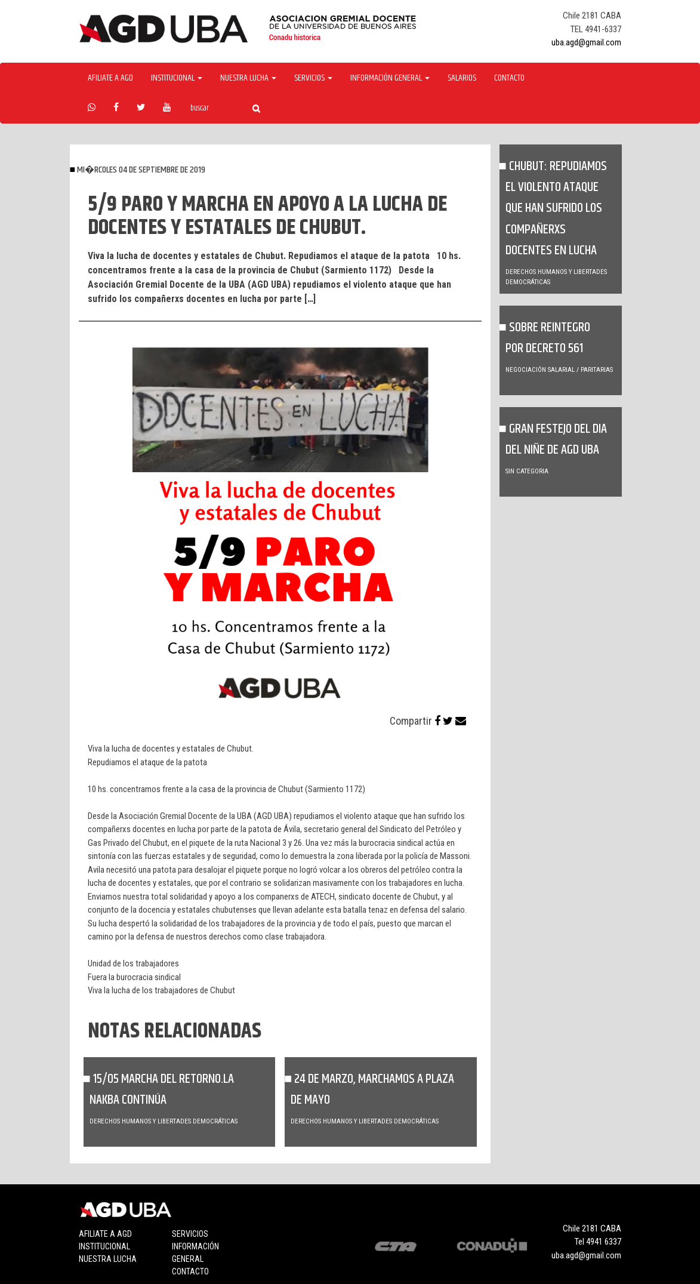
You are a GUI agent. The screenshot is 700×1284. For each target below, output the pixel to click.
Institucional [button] (176, 78)
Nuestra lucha (108, 1259)
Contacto (509, 78)
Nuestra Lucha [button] (248, 78)
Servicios (190, 1234)
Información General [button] (390, 78)
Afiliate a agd (110, 78)
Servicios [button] (313, 78)
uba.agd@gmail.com (586, 42)
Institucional (104, 1246)
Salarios (462, 78)
